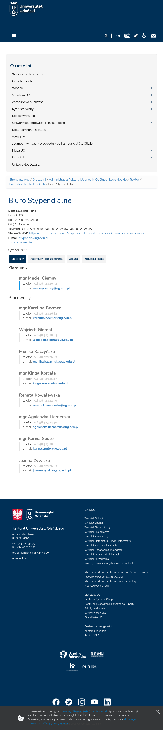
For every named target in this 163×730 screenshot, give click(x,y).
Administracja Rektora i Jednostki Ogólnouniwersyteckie (88, 179)
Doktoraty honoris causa (29, 130)
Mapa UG (18, 150)
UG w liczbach (22, 81)
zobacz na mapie (20, 242)
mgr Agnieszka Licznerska (44, 417)
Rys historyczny (23, 109)
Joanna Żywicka (34, 460)
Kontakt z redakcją (95, 630)
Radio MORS (92, 635)
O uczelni (20, 66)
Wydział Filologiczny (97, 531)
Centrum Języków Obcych (100, 599)
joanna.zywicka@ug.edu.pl (52, 470)
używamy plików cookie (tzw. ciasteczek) (84, 711)
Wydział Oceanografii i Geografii (103, 549)
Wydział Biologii (94, 518)
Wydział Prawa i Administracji (102, 554)
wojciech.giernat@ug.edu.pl (53, 340)
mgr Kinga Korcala (37, 373)
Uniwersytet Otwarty (26, 164)
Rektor (134, 179)
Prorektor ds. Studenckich (27, 184)
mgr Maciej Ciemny (37, 278)
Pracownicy (18, 258)
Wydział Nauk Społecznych (101, 545)
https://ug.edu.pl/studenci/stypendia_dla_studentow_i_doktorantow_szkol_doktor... (87, 233)
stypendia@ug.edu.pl (33, 238)
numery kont (20, 558)
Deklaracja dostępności (98, 626)
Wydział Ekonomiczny (97, 527)
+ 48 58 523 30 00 (38, 552)
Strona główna (19, 179)
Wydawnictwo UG (95, 612)
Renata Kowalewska (39, 395)
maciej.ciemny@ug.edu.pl (51, 288)
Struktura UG (21, 95)
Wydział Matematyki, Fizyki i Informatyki (108, 540)
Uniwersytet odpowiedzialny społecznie (39, 123)
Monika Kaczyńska (37, 351)
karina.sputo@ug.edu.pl (50, 448)
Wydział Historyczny (96, 536)
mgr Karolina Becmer (40, 308)
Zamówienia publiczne (28, 102)
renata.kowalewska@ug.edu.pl (55, 405)
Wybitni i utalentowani (27, 74)
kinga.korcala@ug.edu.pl (50, 383)
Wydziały (18, 137)
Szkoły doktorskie (95, 608)
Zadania (73, 258)
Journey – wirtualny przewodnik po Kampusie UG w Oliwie (52, 143)
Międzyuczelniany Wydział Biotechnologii (109, 563)
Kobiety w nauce (23, 116)
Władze (17, 88)
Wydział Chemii (94, 522)
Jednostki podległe (94, 258)
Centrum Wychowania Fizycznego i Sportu (110, 603)
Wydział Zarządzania (97, 558)
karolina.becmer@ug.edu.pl (53, 318)
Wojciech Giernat (36, 330)
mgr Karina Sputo (36, 438)
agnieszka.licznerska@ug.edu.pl (56, 427)
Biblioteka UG (93, 594)
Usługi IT (18, 157)
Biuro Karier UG (94, 617)
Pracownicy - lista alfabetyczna (46, 258)
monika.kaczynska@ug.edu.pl (54, 361)
